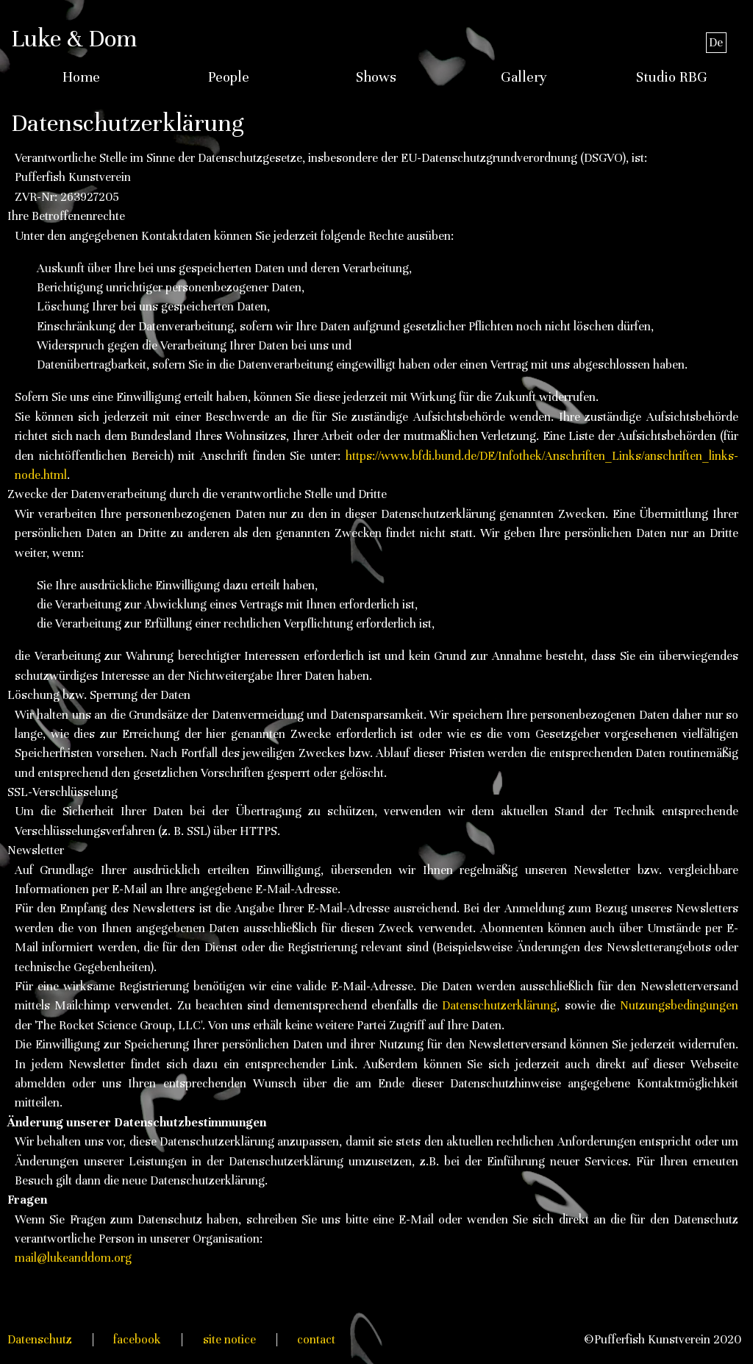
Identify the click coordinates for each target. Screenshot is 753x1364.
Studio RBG (671, 77)
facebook (137, 1339)
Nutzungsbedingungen (679, 1005)
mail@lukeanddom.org (73, 1257)
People (228, 77)
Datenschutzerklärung (499, 1005)
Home (81, 77)
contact (316, 1339)
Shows (376, 77)
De (716, 42)
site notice (229, 1339)
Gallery (524, 77)
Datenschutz (39, 1339)
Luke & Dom (74, 38)
